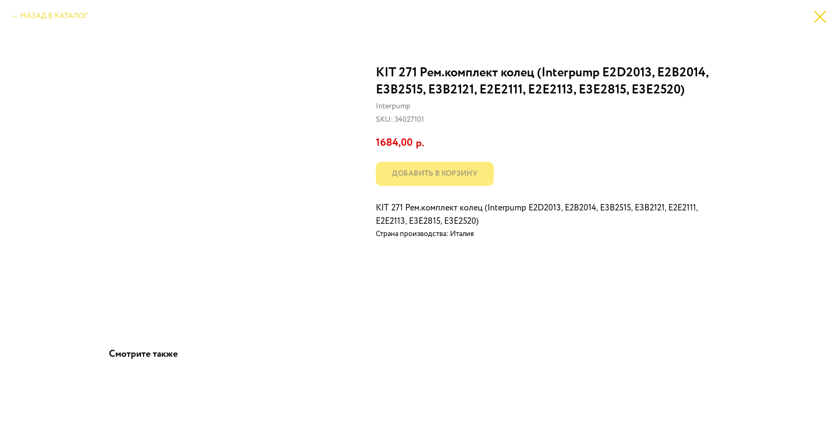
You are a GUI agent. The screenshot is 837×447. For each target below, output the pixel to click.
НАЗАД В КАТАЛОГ (54, 16)
